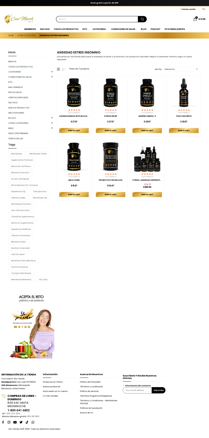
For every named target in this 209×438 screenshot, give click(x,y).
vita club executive (20, 210)
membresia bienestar (21, 279)
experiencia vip (18, 191)
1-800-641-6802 (19, 410)
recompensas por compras (24, 185)
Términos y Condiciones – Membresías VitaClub (98, 402)
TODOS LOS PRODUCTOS (20, 66)
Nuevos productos (51, 386)
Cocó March (74, 112)
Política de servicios (89, 391)
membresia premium (21, 204)
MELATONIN (74, 180)
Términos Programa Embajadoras (96, 396)
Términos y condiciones (91, 386)
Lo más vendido (50, 396)
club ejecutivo (40, 191)
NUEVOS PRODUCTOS (18, 107)
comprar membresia (21, 273)
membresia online (38, 153)
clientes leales (18, 197)
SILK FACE (12, 102)
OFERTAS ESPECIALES (18, 97)
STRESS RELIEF (110, 116)
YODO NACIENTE (184, 116)
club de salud (17, 254)
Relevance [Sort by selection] (182, 69)
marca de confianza (21, 166)
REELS (11, 128)
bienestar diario (18, 241)
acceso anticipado (20, 178)
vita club (43, 279)
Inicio (12, 52)
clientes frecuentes (20, 235)
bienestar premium (20, 172)
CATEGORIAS (14, 71)
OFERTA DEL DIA (15, 138)
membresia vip (40, 197)
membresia (16, 153)
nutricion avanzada (20, 248)
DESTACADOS (15, 92)
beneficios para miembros (23, 260)
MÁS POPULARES (16, 112)
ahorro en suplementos (22, 223)
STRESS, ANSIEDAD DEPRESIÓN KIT (147, 180)
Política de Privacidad (90, 382)
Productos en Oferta (53, 382)
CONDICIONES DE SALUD (20, 76)
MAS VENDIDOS (15, 87)
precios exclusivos (19, 267)
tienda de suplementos (22, 216)
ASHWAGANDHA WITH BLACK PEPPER (74, 116)
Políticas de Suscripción (91, 408)
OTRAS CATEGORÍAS (18, 123)
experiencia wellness (21, 229)
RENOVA (12, 61)
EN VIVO (12, 118)
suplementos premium (22, 160)
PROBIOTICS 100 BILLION (110, 180)
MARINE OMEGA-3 (147, 116)
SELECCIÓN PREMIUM (18, 133)
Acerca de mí (86, 412)
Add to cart (74, 130)
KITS (10, 82)
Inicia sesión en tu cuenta (55, 391)
